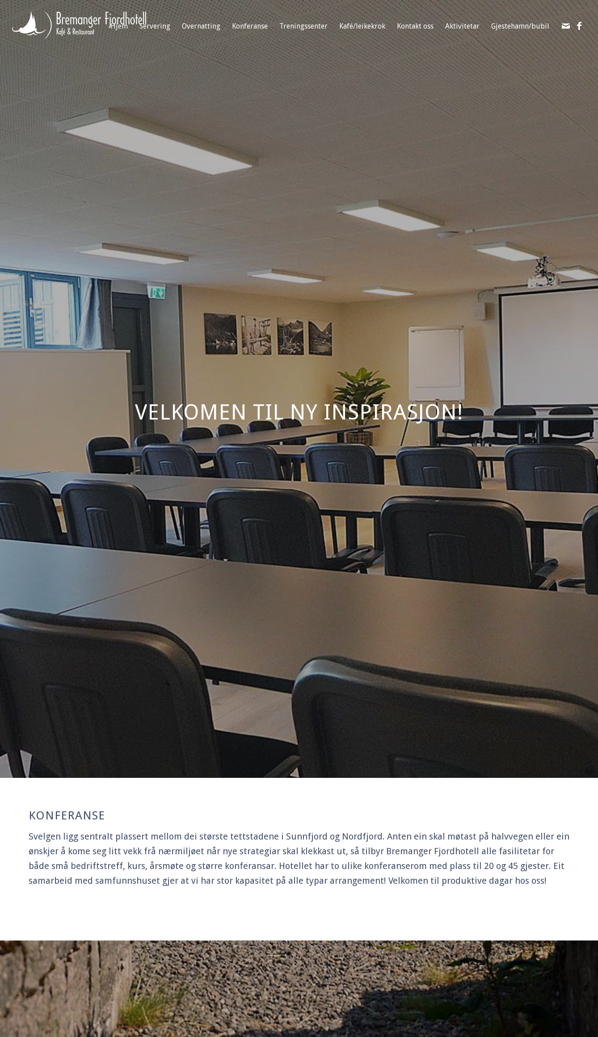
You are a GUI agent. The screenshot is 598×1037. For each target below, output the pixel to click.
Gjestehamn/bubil (520, 26)
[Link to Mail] (566, 26)
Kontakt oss (415, 26)
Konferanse (250, 26)
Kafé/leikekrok (362, 26)
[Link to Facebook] (579, 26)
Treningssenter (303, 26)
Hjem (119, 26)
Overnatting (201, 26)
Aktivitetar (462, 26)
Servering (154, 26)
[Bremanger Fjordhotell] (79, 37)
